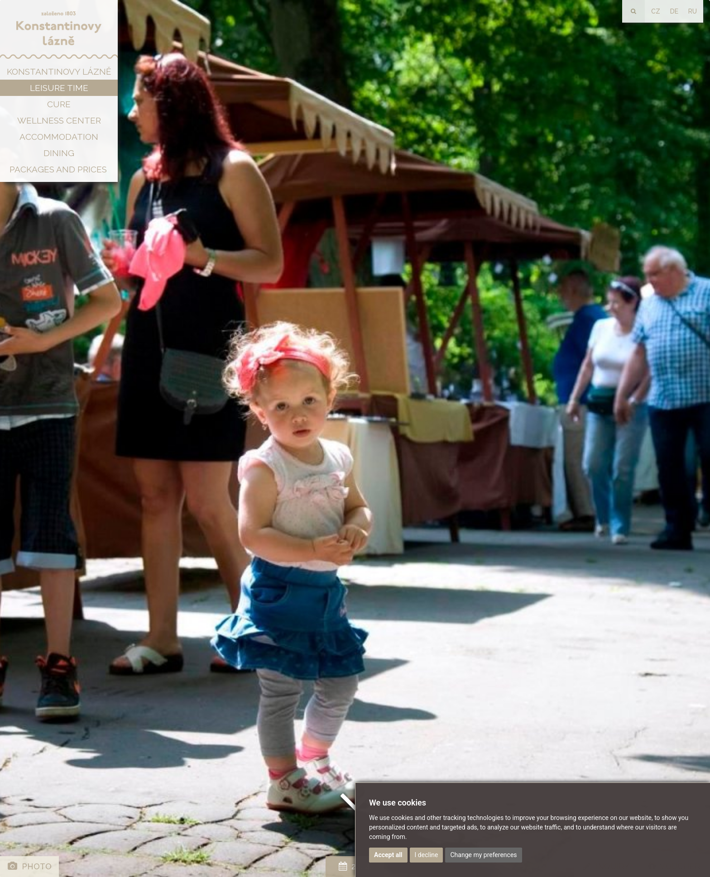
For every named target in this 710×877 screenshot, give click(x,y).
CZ (655, 11)
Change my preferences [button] (483, 854)
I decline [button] (426, 854)
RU (692, 11)
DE (674, 11)
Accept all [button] (388, 854)
